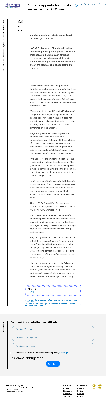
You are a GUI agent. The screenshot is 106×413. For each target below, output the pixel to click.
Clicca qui (63, 352)
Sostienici (90, 4)
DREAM (4, 27)
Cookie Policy (80, 395)
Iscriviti (53, 364)
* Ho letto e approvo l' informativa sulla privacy (41, 352)
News (31, 291)
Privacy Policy (80, 389)
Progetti (67, 388)
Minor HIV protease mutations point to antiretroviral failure (52, 301)
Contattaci (82, 385)
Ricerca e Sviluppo (67, 392)
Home (4, 21)
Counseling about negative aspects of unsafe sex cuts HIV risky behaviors (50, 305)
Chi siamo (68, 385)
